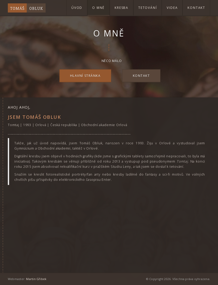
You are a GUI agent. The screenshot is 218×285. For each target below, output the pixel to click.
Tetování (147, 7)
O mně (98, 7)
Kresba (121, 7)
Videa (172, 7)
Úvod (76, 7)
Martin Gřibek (36, 279)
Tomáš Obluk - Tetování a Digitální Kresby (27, 8)
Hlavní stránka (85, 75)
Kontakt (196, 7)
